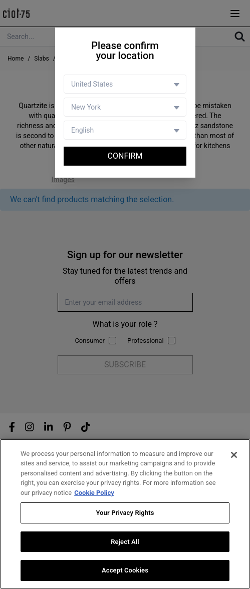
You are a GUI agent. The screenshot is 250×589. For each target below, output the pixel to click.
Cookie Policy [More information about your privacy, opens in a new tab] (94, 492)
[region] (125, 514)
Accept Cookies (125, 570)
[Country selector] (125, 84)
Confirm (125, 156)
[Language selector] (125, 130)
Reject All (125, 541)
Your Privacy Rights (125, 512)
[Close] (234, 455)
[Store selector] (125, 107)
